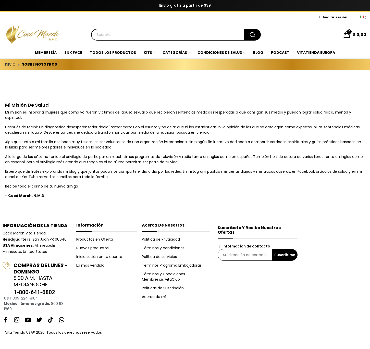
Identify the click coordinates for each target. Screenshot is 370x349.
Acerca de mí (154, 296)
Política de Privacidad (161, 239)
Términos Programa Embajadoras (172, 265)
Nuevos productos (92, 248)
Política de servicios (159, 256)
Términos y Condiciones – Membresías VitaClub (165, 276)
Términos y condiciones (163, 248)
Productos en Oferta (94, 239)
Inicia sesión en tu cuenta (99, 256)
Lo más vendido (90, 265)
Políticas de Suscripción (163, 288)
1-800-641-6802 (34, 292)
